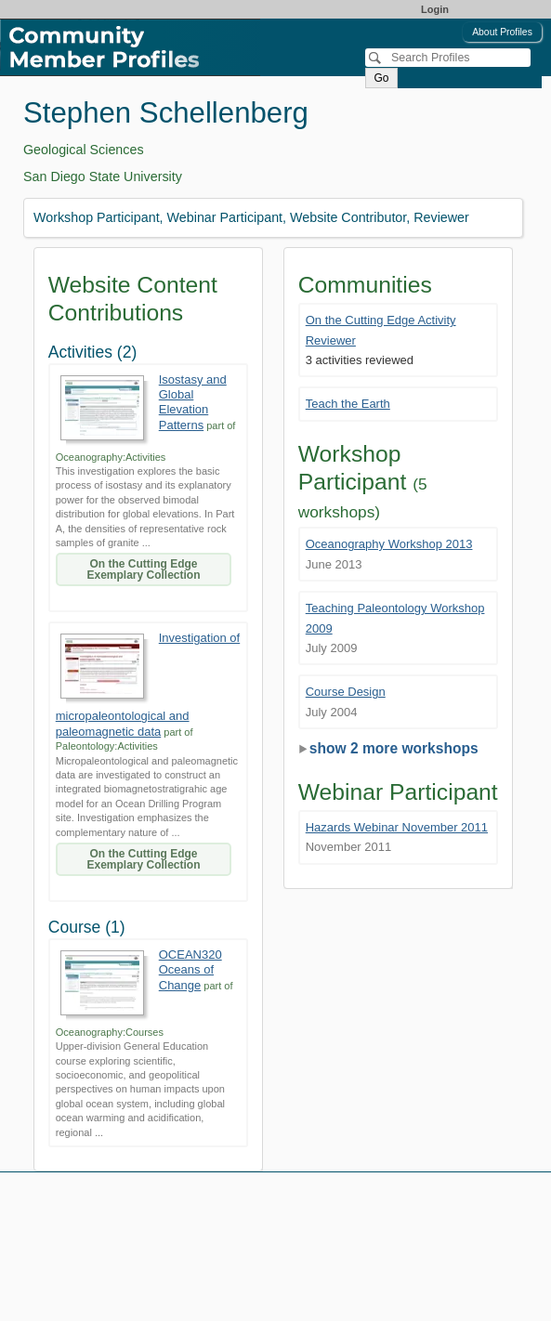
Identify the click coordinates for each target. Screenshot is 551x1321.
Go (381, 78)
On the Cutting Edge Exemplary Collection (143, 569)
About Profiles (502, 32)
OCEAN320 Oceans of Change (190, 970)
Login (435, 9)
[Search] (448, 57)
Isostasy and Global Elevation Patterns (193, 402)
